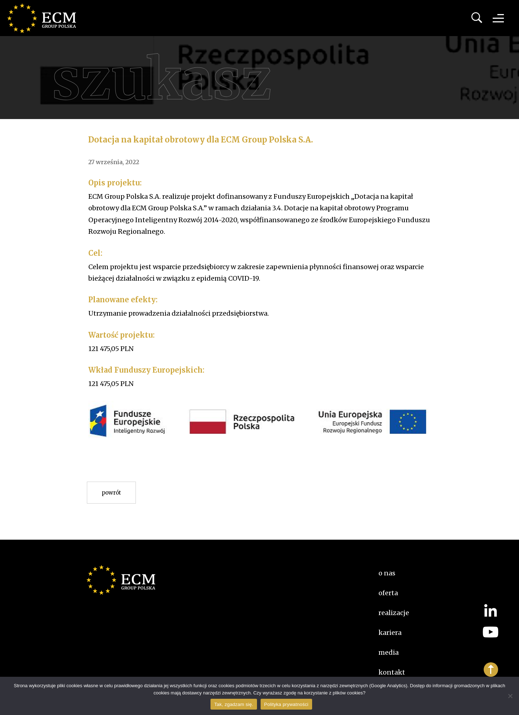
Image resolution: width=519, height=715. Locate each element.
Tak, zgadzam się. (233, 704)
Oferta (388, 593)
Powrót (111, 492)
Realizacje (393, 613)
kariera (390, 632)
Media (388, 652)
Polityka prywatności (286, 704)
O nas (386, 573)
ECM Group (45, 18)
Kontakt (391, 672)
